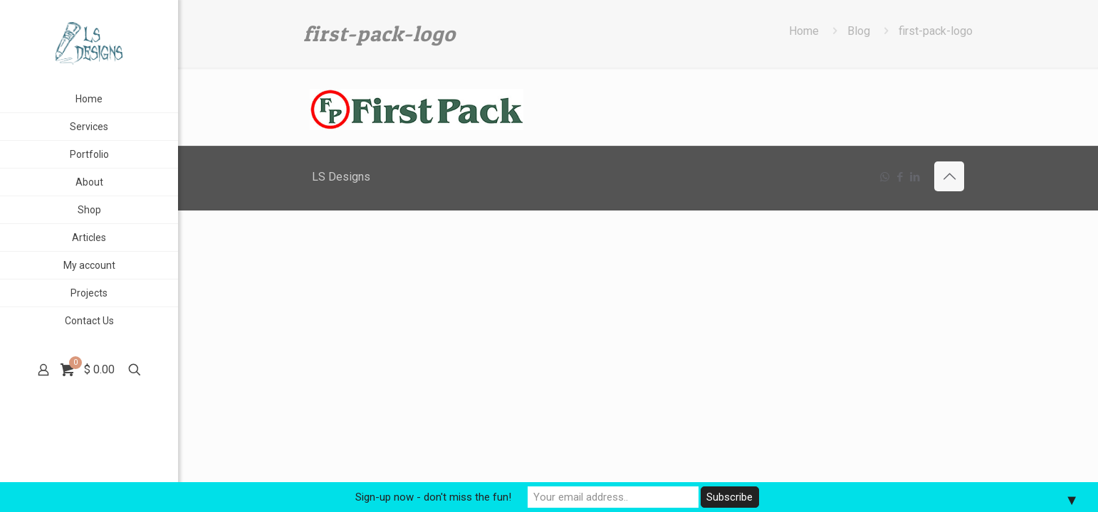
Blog (858, 31)
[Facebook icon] (899, 177)
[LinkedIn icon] (914, 177)
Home (804, 31)
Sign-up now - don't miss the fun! (433, 497)
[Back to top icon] (949, 176)
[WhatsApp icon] (884, 177)
